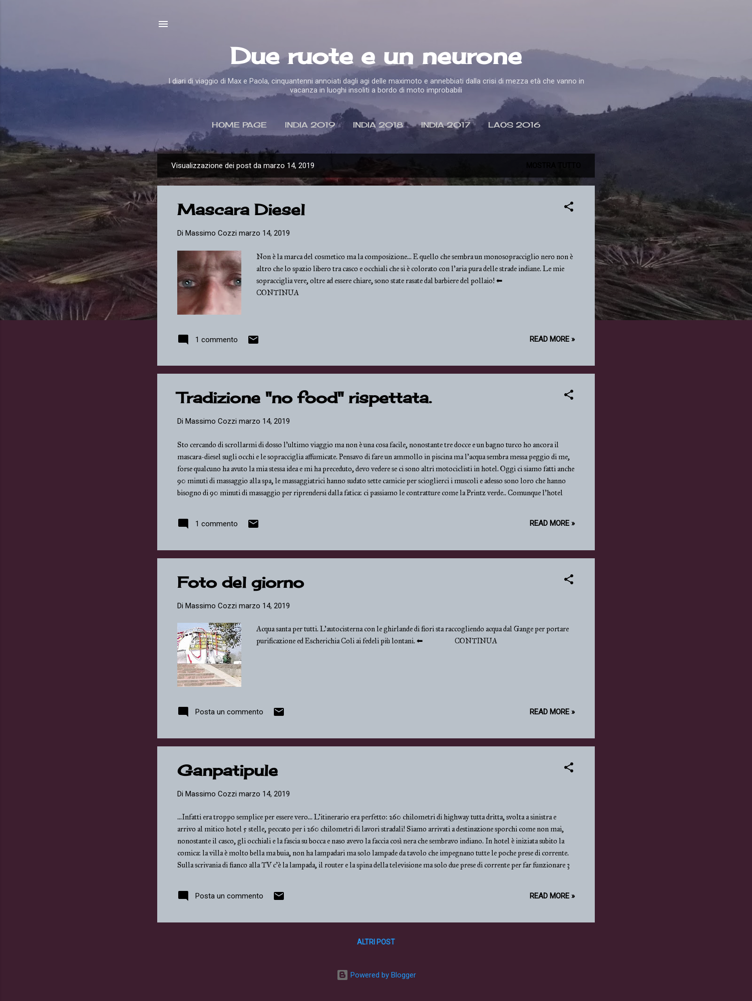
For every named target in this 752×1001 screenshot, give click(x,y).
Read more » (552, 339)
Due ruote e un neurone (376, 56)
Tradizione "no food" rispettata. (304, 398)
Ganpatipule (227, 770)
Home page (239, 125)
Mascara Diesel (241, 210)
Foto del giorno (240, 582)
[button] (569, 208)
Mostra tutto (553, 165)
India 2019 (310, 125)
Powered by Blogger (376, 974)
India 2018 (378, 125)
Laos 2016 (514, 125)
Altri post (376, 942)
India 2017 (445, 125)
